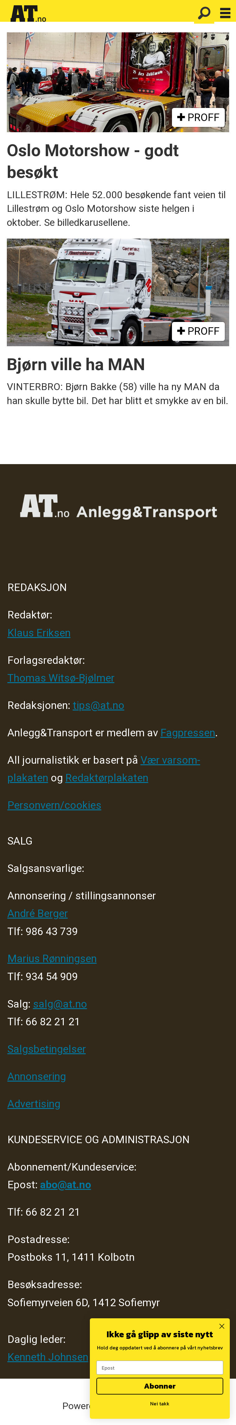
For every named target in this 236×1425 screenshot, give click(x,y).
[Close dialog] (221, 1326)
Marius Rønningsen (52, 958)
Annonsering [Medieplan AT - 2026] (36, 1076)
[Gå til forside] (28, 13)
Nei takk (159, 1403)
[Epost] (159, 1368)
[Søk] (204, 13)
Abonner (160, 1386)
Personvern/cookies (54, 805)
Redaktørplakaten (106, 778)
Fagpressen (187, 733)
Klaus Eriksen (39, 633)
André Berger (37, 913)
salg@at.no (60, 1004)
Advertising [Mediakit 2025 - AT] (33, 1104)
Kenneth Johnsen (47, 1357)
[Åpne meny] (225, 13)
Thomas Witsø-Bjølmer (60, 678)
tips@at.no (98, 705)
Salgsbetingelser (46, 1049)
